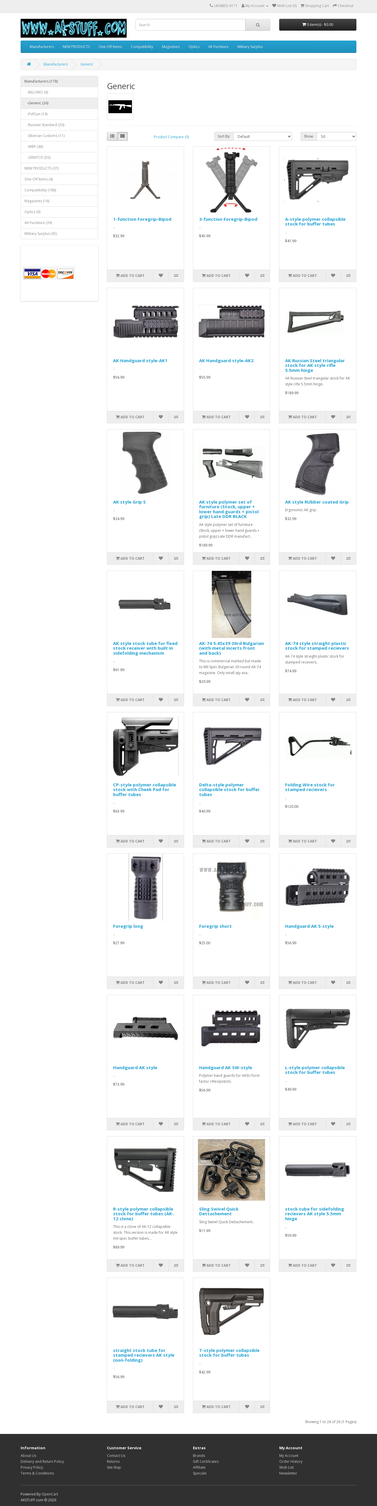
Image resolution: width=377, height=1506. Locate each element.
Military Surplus (250, 46)
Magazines (171, 46)
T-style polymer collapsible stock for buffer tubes (229, 1352)
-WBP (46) (33, 146)
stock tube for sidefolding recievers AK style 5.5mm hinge (314, 1213)
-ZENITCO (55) (37, 157)
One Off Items (110, 46)
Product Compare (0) (171, 136)
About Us (28, 1455)
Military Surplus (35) (40, 233)
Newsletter (288, 1473)
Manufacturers (42, 46)
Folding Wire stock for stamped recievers (310, 787)
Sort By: (224, 136)
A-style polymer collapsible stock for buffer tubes (315, 221)
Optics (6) (32, 211)
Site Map (114, 1467)
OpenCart (50, 1494)
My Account (288, 1455)
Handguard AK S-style (309, 926)
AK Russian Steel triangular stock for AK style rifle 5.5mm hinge (315, 365)
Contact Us (116, 1455)
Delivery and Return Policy (42, 1461)
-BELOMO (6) (36, 92)
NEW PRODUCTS (76, 46)
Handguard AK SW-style (225, 1067)
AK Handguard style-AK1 (140, 360)
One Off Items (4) (38, 179)
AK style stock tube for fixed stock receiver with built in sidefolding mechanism (145, 648)
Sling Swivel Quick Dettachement (219, 1211)
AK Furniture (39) (38, 222)
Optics (193, 46)
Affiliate (199, 1467)
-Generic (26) (36, 103)
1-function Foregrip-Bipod (142, 219)
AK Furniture (218, 46)
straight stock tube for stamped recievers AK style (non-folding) (143, 1355)
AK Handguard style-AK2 (226, 360)
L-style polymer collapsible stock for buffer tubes (315, 1069)
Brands (199, 1455)
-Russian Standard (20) (44, 124)
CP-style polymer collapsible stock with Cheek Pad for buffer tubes (144, 789)
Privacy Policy (32, 1467)
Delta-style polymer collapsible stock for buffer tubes (229, 789)
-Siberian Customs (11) (44, 135)
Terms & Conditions (37, 1473)
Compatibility (142, 46)
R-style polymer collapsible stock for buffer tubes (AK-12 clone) (143, 1213)
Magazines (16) (36, 200)
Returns (113, 1461)
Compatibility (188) (40, 190)
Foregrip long (128, 926)
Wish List (286, 1467)
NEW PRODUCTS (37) (41, 168)
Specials (199, 1473)
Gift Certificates (206, 1461)
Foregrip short (215, 926)
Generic (86, 64)
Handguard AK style (135, 1067)
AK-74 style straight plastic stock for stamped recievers (317, 645)
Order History (290, 1461)
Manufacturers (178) (41, 81)
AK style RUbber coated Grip (317, 502)
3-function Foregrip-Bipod (228, 219)
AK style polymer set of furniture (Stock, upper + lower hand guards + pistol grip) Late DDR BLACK (229, 509)
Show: (309, 136)
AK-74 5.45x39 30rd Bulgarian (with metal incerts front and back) (231, 648)
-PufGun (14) (35, 113)
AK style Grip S (129, 502)
